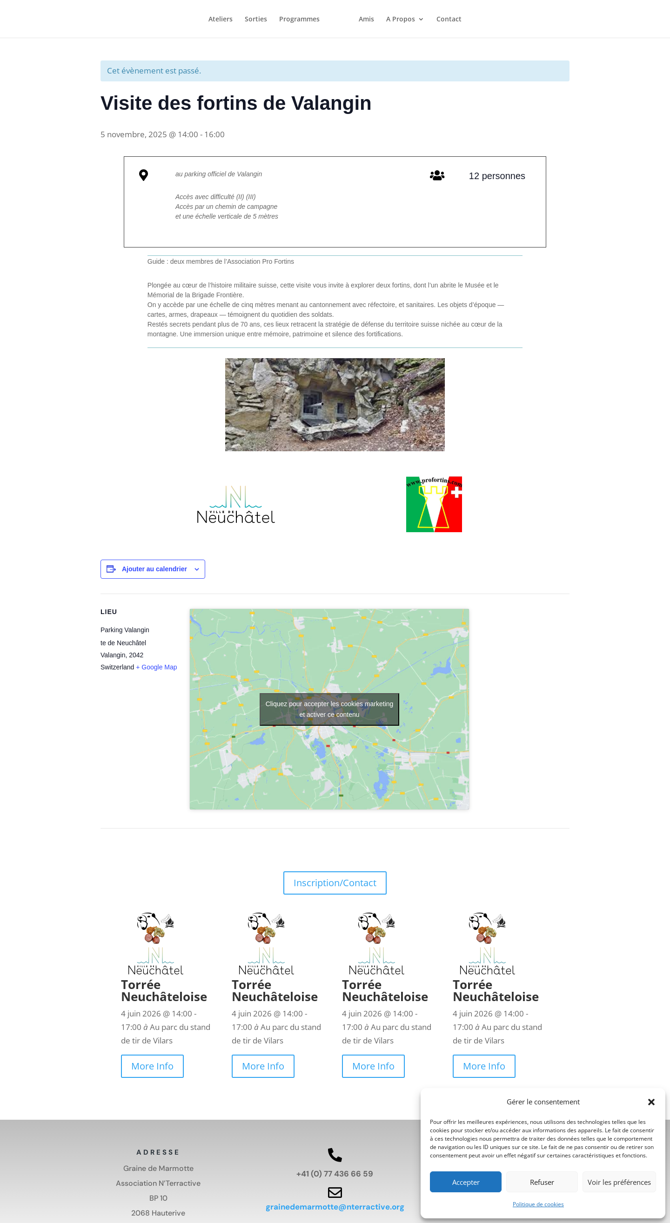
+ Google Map (156, 667)
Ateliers (220, 20)
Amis (366, 20)
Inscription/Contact (335, 882)
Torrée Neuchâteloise (164, 990)
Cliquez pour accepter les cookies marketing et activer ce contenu (330, 709)
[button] (651, 1102)
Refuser (542, 1182)
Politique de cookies (538, 1204)
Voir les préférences (619, 1182)
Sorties (256, 20)
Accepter (466, 1182)
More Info (152, 1066)
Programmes (299, 20)
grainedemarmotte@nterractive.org (335, 1207)
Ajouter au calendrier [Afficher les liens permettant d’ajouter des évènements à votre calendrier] (154, 569)
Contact (449, 20)
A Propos (400, 20)
